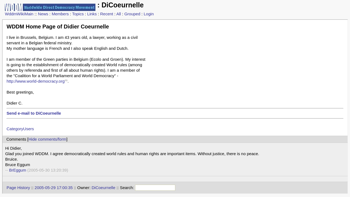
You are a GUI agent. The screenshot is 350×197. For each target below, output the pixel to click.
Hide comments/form (47, 139)
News (43, 13)
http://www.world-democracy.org (36, 81)
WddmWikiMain (19, 13)
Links (92, 13)
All (118, 13)
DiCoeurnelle (103, 187)
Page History (18, 187)
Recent (106, 13)
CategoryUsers (20, 128)
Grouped (132, 13)
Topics (78, 13)
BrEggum (17, 170)
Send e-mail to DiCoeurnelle (34, 113)
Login (149, 13)
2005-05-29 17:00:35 (54, 187)
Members (60, 13)
